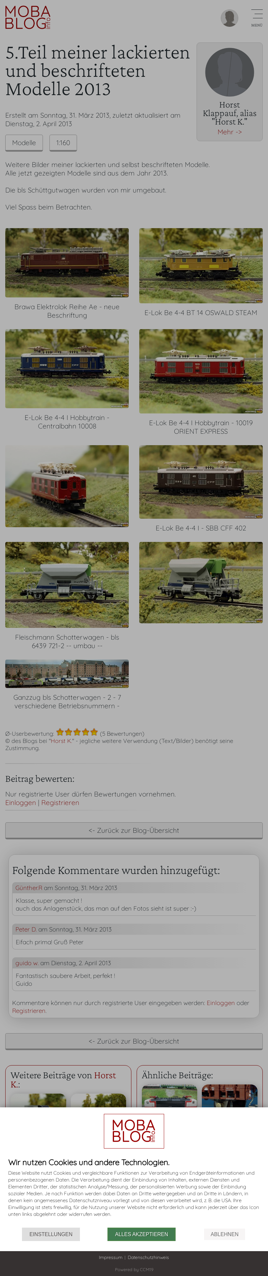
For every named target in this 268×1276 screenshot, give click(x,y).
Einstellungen (50, 1234)
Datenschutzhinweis (148, 1257)
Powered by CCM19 (134, 1269)
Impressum (111, 1257)
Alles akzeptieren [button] (141, 1234)
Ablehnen (225, 1234)
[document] (134, 1192)
